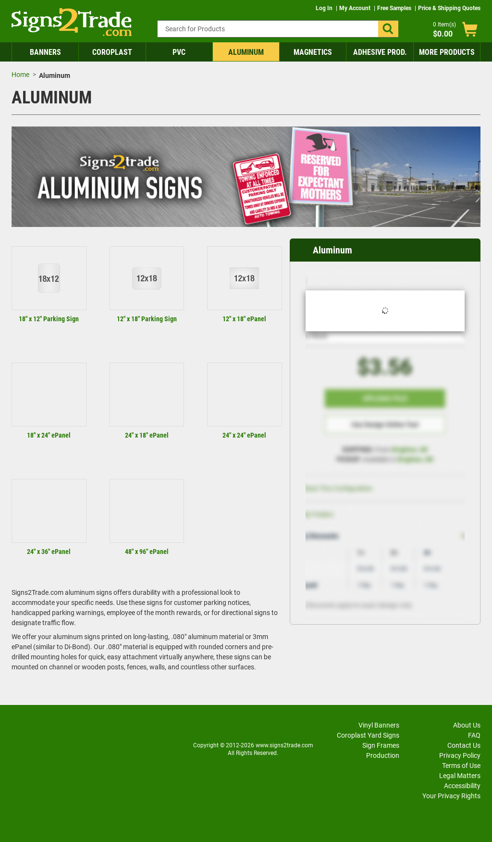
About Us (466, 725)
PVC (178, 52)
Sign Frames (380, 745)
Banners (45, 52)
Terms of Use (461, 765)
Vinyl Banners (378, 725)
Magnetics (313, 52)
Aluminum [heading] (332, 250)
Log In (325, 8)
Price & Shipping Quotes (449, 8)
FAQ (474, 735)
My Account (355, 8)
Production (382, 755)
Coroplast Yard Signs (368, 735)
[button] (388, 29)
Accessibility (462, 786)
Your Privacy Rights (451, 796)
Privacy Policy (459, 755)
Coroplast (112, 52)
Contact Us (463, 745)
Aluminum (246, 52)
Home (20, 74)
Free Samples (395, 8)
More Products (447, 52)
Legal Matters (459, 775)
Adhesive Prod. (380, 52)
